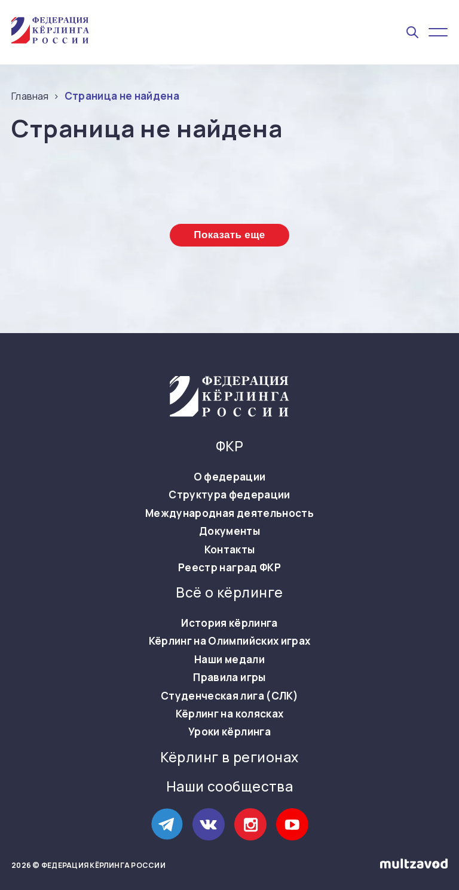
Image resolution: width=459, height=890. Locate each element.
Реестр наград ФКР (229, 567)
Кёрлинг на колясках (229, 714)
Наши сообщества (229, 786)
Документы (229, 531)
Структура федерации (229, 494)
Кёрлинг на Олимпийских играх (230, 641)
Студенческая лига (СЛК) (229, 696)
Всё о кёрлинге (229, 592)
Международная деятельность (229, 513)
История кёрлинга (229, 623)
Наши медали (229, 659)
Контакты (229, 549)
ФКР (229, 446)
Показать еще (229, 235)
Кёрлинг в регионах (229, 757)
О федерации (230, 477)
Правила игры (229, 677)
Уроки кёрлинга (229, 731)
